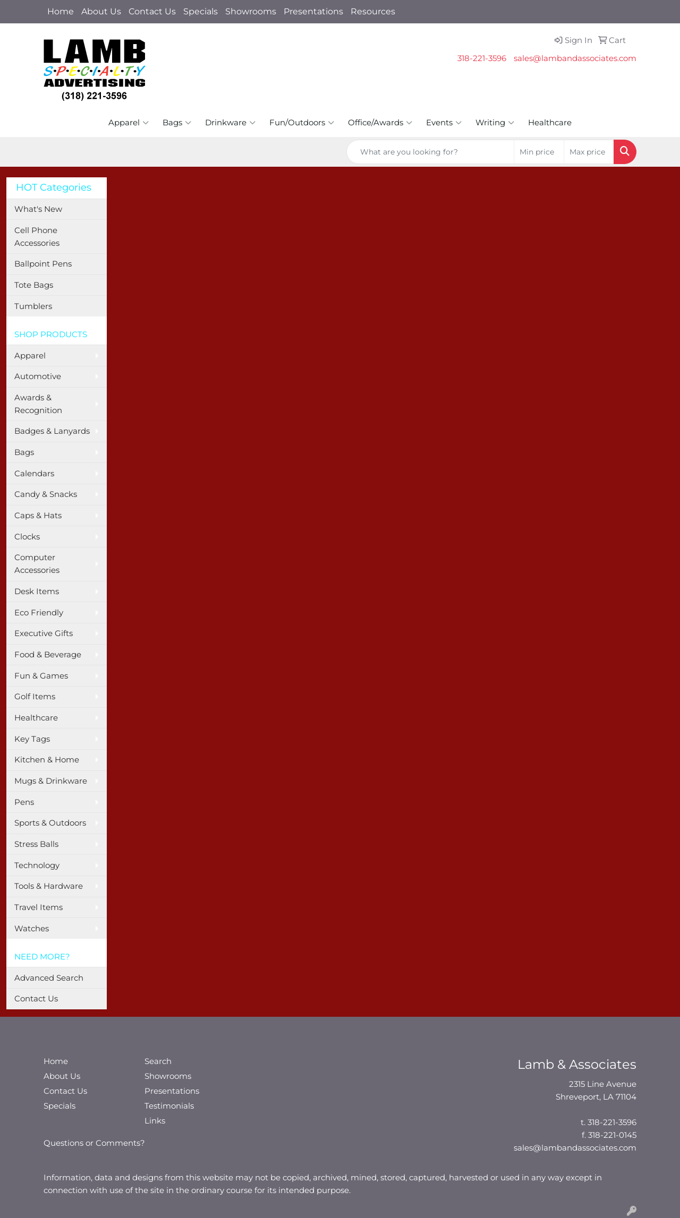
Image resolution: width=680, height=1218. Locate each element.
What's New (38, 209)
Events (444, 122)
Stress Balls (36, 844)
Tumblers (33, 306)
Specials (200, 11)
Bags (177, 122)
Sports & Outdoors (50, 823)
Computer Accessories (37, 564)
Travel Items (38, 907)
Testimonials (169, 1106)
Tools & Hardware (48, 886)
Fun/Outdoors (301, 122)
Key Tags (32, 739)
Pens (24, 802)
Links (154, 1121)
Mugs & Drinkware (50, 781)
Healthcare (550, 122)
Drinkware (230, 122)
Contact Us (152, 11)
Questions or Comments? (94, 1143)
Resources (373, 11)
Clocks (27, 537)
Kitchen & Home (46, 760)
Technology (37, 865)
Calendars (34, 473)
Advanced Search (48, 978)
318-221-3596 (481, 58)
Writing (494, 122)
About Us (101, 11)
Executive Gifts (43, 633)
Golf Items (34, 696)
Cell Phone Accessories (37, 237)
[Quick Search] (430, 152)
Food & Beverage (47, 654)
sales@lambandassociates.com (575, 58)
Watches (31, 928)
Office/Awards (380, 122)
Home (60, 11)
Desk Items (36, 591)
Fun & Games (41, 676)
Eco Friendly (38, 612)
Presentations (313, 11)
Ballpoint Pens (43, 264)
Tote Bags (33, 285)
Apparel (128, 122)
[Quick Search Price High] (589, 152)
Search (158, 1061)
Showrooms (250, 11)
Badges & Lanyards (52, 431)
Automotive (37, 376)
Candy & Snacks (45, 494)
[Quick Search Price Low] (539, 152)
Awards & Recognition (38, 404)
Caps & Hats (38, 515)
